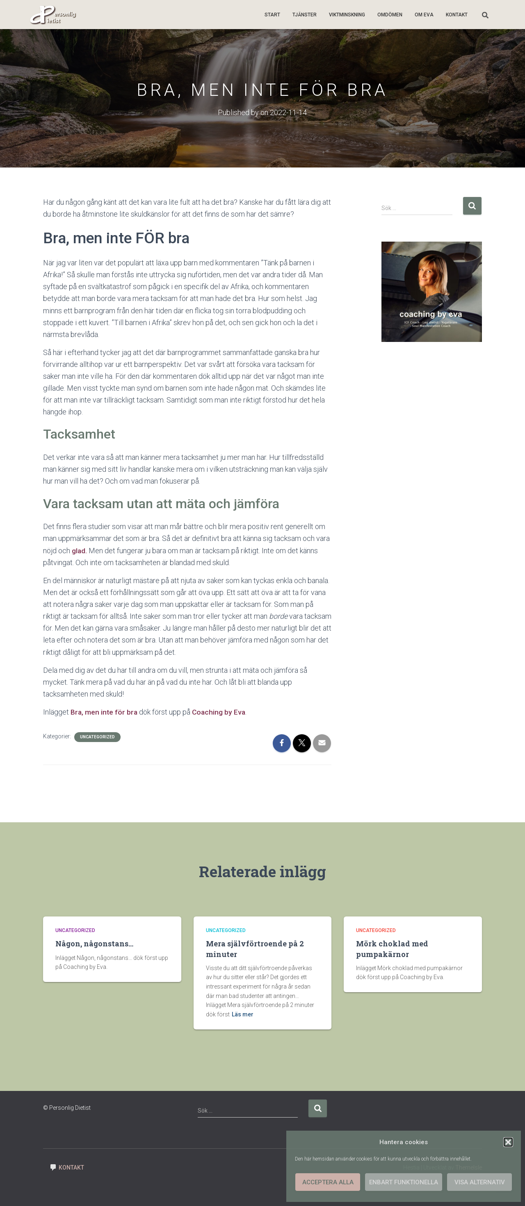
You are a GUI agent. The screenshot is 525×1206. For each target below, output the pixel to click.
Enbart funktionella (403, 1182)
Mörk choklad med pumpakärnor (392, 949)
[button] (508, 1142)
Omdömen (389, 15)
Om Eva (424, 15)
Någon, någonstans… (94, 943)
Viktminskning (347, 15)
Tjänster (304, 15)
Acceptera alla (328, 1182)
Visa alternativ (479, 1182)
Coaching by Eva (220, 712)
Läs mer (242, 1014)
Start (272, 15)
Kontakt (457, 15)
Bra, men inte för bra (105, 712)
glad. (79, 550)
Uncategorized (97, 737)
